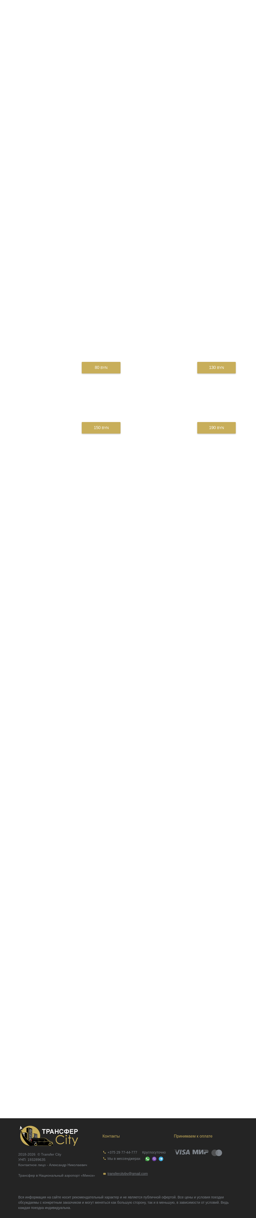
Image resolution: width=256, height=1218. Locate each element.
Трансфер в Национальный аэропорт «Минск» (56, 1175)
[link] (56, 1136)
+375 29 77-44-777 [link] (122, 1152)
